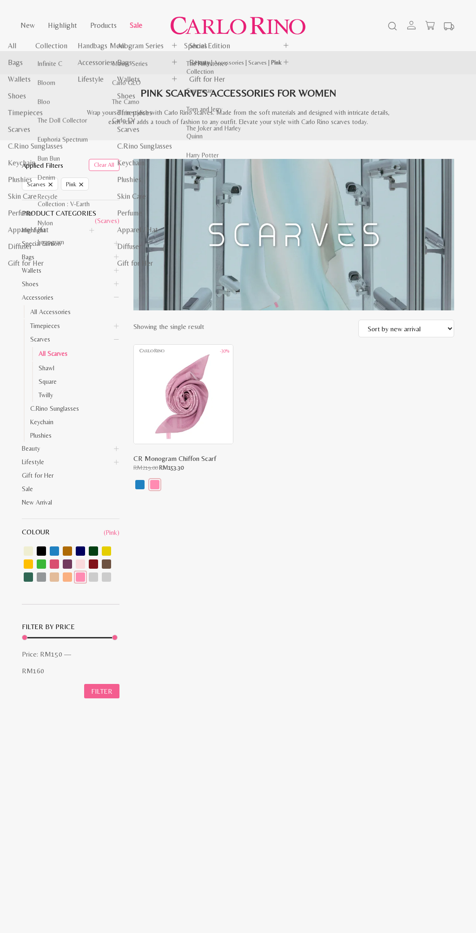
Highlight (62, 25)
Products (103, 25)
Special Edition (41, 243)
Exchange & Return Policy (167, 819)
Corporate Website (270, 819)
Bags (28, 257)
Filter (101, 692)
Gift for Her (37, 475)
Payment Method (156, 809)
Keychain (41, 422)
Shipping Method (156, 798)
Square (48, 381)
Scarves (257, 62)
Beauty (31, 448)
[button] (139, 484)
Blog (28, 809)
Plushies (41, 435)
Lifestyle (33, 462)
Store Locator (263, 829)
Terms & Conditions (49, 819)
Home (202, 62)
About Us (258, 809)
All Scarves (53, 353)
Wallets (31, 270)
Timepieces (45, 325)
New (27, 25)
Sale (136, 25)
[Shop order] (406, 328)
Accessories (229, 62)
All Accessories (50, 311)
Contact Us (37, 839)
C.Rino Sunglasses (54, 408)
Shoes (30, 284)
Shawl (46, 368)
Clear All (104, 164)
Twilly (46, 395)
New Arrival (37, 502)
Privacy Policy (39, 829)
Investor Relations (269, 798)
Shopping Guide (43, 798)
